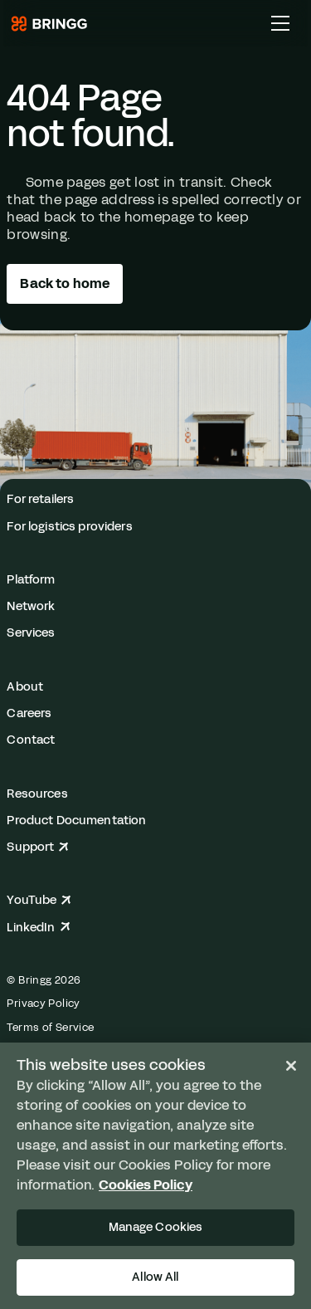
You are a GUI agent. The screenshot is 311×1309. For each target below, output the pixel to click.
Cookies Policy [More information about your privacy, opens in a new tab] (145, 1184)
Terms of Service (50, 1027)
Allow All (155, 1276)
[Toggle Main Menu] (280, 23)
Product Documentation (76, 820)
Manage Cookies (156, 1227)
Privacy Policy (43, 1003)
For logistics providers (69, 526)
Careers (29, 713)
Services (31, 632)
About (25, 686)
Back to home (64, 283)
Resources (37, 793)
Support (38, 846)
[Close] (291, 1066)
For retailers (40, 499)
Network (31, 606)
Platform (31, 579)
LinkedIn (38, 927)
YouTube (39, 900)
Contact (31, 739)
